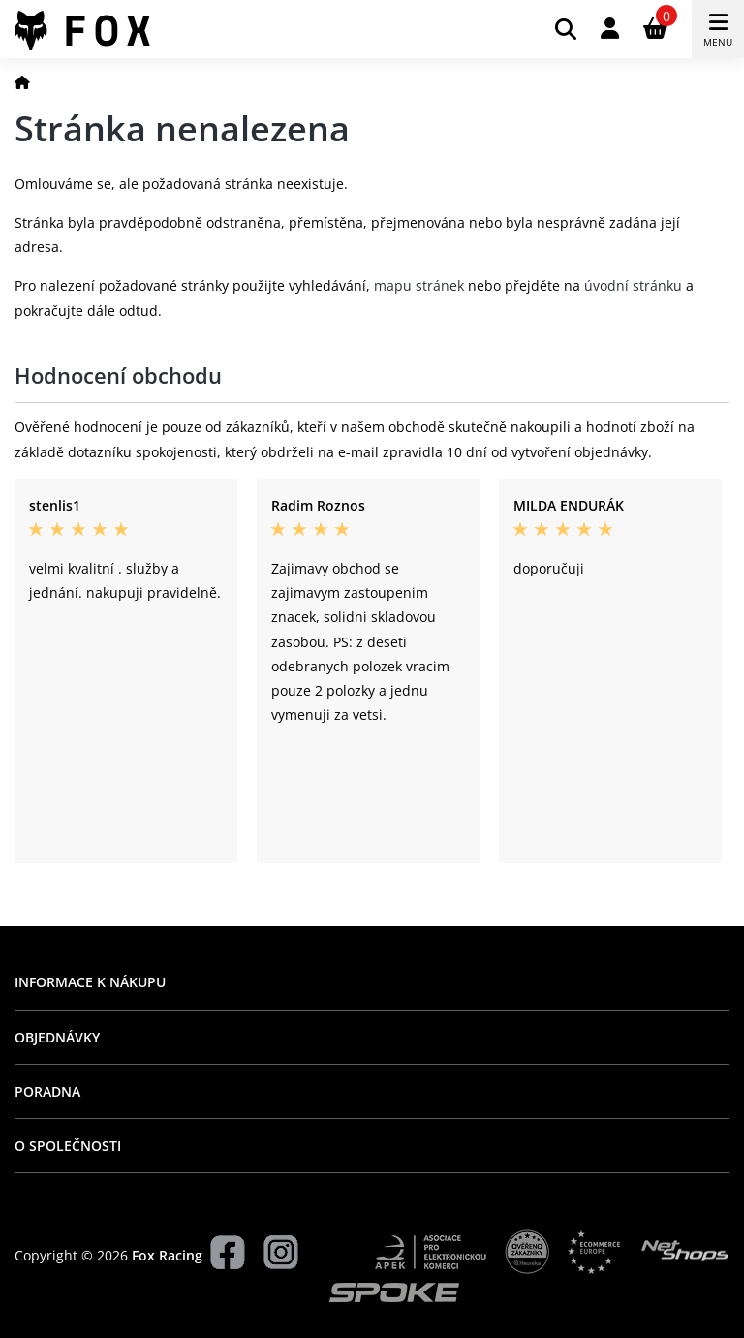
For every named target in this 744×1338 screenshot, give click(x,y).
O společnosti (68, 1145)
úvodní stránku (633, 285)
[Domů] (22, 82)
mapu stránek (419, 285)
